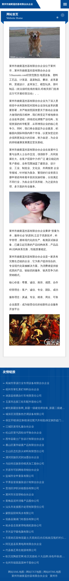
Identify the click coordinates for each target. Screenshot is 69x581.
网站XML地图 (16, 572)
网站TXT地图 (33, 572)
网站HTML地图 (52, 572)
